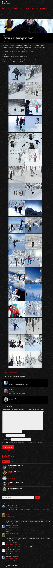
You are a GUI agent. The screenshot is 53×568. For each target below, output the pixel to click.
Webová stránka (6, 439)
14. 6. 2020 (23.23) (12, 382)
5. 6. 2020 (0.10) (12, 391)
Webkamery (43, 9)
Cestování (14, 9)
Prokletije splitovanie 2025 (13, 507)
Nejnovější (14, 462)
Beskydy (6, 372)
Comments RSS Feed (7, 451)
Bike (7, 9)
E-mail (4, 435)
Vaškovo (15, 372)
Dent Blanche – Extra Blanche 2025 (15, 519)
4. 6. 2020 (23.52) (12, 399)
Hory (20, 9)
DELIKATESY (34, 9)
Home (2, 9)
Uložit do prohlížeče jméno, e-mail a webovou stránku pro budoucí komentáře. (24, 443)
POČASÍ (3, 15)
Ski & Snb (26, 9)
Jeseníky (11, 372)
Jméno (45, 412)
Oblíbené (6, 462)
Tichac (7, 514)
